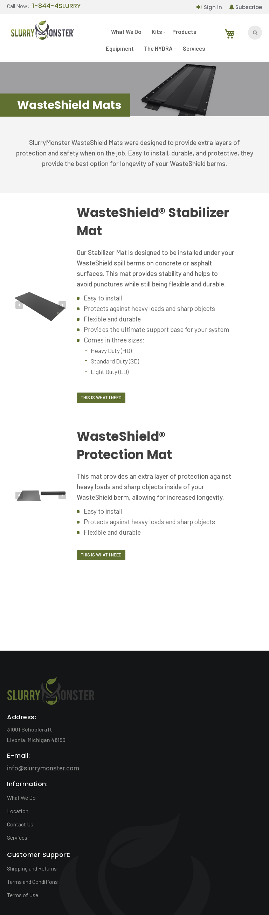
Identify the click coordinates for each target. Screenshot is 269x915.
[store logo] (42, 32)
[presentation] (19, 305)
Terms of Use (22, 895)
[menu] (156, 43)
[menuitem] (125, 34)
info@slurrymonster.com (43, 768)
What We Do (21, 797)
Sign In (213, 7)
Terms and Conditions (32, 881)
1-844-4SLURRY (56, 6)
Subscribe (248, 7)
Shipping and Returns (32, 868)
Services (17, 837)
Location (17, 810)
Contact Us (20, 824)
